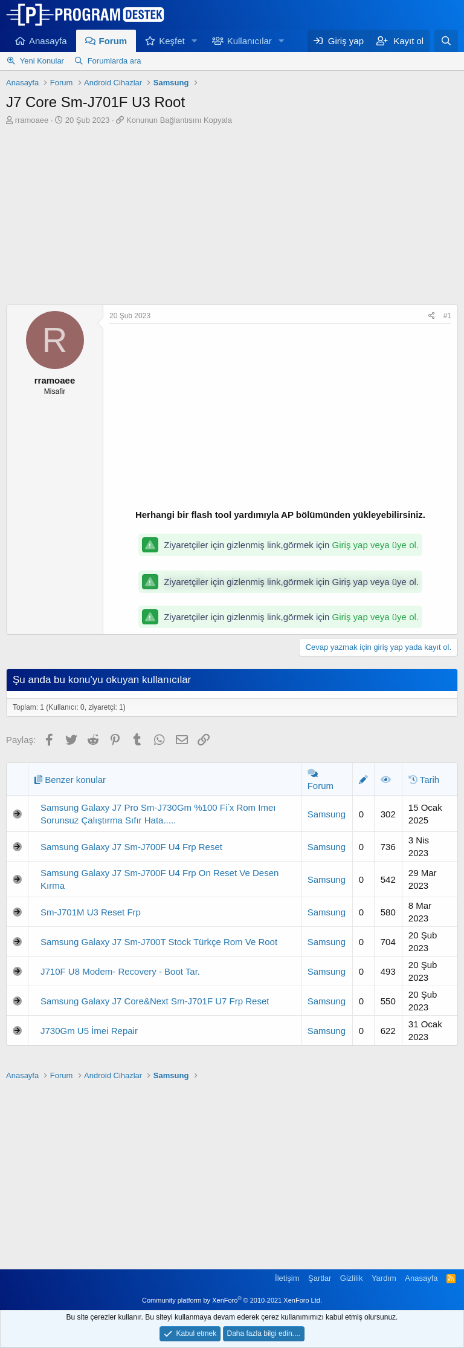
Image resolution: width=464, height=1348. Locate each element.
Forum (113, 41)
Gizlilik (351, 1278)
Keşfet (172, 41)
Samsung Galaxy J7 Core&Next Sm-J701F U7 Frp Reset (154, 1001)
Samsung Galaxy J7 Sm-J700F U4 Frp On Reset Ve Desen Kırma (159, 879)
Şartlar (319, 1278)
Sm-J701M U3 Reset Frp (90, 912)
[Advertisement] (232, 216)
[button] (194, 41)
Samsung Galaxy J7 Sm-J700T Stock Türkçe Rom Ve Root (158, 942)
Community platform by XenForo (232, 1300)
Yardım (384, 1278)
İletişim (287, 1278)
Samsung (327, 814)
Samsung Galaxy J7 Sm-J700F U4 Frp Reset (131, 847)
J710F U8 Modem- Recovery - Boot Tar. (120, 971)
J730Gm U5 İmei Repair (89, 1031)
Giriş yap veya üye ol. (375, 545)
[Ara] (446, 41)
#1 (447, 316)
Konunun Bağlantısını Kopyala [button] (179, 120)
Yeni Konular (42, 60)
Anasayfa (48, 41)
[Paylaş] (431, 316)
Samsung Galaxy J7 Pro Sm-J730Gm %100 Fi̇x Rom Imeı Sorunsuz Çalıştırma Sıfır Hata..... (158, 813)
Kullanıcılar (249, 41)
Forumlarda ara (114, 60)
